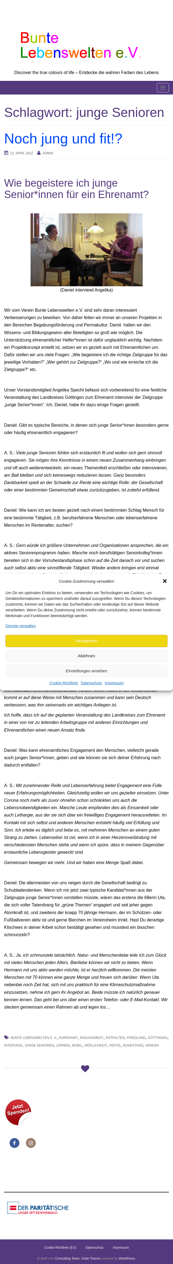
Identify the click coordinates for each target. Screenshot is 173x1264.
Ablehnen (86, 655)
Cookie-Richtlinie (63, 683)
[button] (165, 581)
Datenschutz (91, 683)
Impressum (114, 683)
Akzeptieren (86, 640)
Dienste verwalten (20, 626)
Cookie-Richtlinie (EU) (60, 1248)
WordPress (127, 1258)
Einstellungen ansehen (86, 670)
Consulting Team (67, 1258)
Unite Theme (90, 1258)
